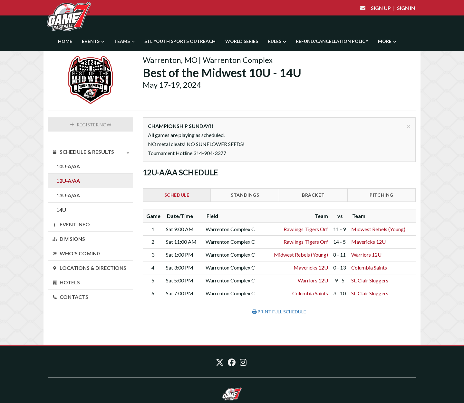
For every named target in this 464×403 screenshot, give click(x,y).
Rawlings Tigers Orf (306, 229)
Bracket (313, 195)
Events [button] (93, 41)
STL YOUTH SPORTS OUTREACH (180, 41)
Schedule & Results (90, 152)
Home (65, 41)
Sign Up (381, 8)
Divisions (68, 239)
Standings (245, 195)
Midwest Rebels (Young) (378, 229)
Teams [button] (124, 41)
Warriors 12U (366, 254)
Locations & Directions (89, 268)
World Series (241, 41)
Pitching (381, 195)
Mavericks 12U (368, 242)
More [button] (387, 41)
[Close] (409, 126)
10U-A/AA (68, 166)
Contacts (70, 297)
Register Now (90, 124)
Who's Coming (76, 253)
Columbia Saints (369, 267)
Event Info (71, 224)
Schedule (176, 195)
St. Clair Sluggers (369, 280)
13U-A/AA (68, 195)
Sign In (406, 8)
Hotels (66, 282)
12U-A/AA (68, 181)
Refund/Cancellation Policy (332, 41)
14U (61, 210)
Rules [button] (277, 41)
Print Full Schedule (279, 311)
